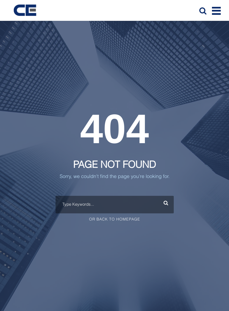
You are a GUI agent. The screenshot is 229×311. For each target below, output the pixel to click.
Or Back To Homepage (114, 219)
